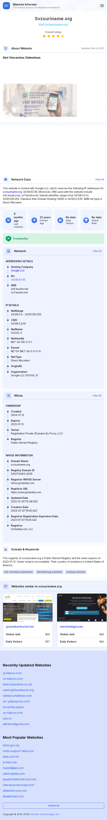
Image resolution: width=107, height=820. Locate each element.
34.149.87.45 (18, 279)
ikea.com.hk (11, 756)
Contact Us (53, 805)
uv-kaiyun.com (13, 712)
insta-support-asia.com (18, 751)
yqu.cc (7, 718)
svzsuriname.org (12, 191)
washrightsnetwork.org (18, 690)
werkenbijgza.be (71, 626)
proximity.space (13, 707)
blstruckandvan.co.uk (17, 684)
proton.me (10, 762)
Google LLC (18, 270)
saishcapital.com (14, 773)
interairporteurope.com (18, 785)
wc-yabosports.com (16, 701)
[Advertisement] (53, 70)
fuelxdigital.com (13, 768)
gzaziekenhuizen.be (20, 626)
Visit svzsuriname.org (53, 24)
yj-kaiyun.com (12, 673)
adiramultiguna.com (16, 724)
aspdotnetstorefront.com (19, 779)
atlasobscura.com (15, 790)
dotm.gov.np (11, 745)
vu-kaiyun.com (13, 678)
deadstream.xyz (13, 796)
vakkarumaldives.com (17, 695)
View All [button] (99, 179)
